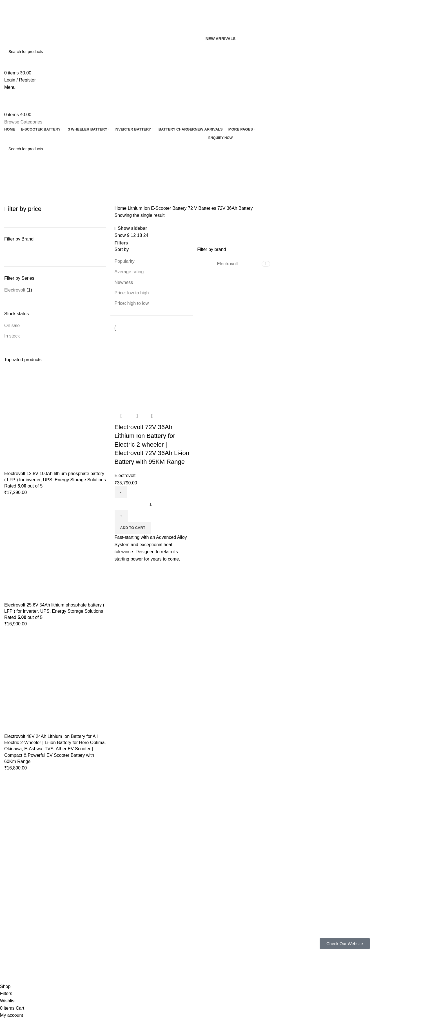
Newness (124, 282)
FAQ (131, 878)
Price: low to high (132, 292)
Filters (121, 243)
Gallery (133, 888)
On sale (12, 325)
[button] (133, 528)
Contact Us (201, 907)
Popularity (125, 261)
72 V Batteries (202, 208)
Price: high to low (132, 303)
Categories (16, 201)
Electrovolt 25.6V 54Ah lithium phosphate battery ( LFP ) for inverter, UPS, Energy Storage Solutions (54, 608)
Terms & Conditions (208, 898)
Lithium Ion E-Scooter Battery (158, 208)
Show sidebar (132, 228)
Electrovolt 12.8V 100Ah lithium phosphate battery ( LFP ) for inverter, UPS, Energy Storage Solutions (55, 476)
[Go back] (11, 174)
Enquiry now (220, 138)
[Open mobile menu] (9, 87)
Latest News (202, 917)
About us (134, 898)
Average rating (129, 271)
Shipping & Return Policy (213, 888)
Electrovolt (14, 290)
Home (121, 208)
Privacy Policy (203, 878)
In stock (12, 336)
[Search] (220, 52)
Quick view (137, 416)
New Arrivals (221, 38)
